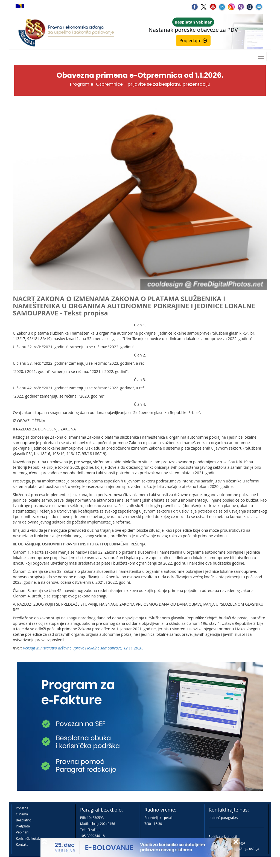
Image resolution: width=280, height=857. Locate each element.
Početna (22, 808)
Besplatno (23, 820)
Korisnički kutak (28, 838)
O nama (22, 814)
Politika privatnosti (223, 836)
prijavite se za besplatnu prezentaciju (169, 84)
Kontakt (22, 844)
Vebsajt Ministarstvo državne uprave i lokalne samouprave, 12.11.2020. (83, 648)
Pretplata (23, 826)
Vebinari (22, 832)
